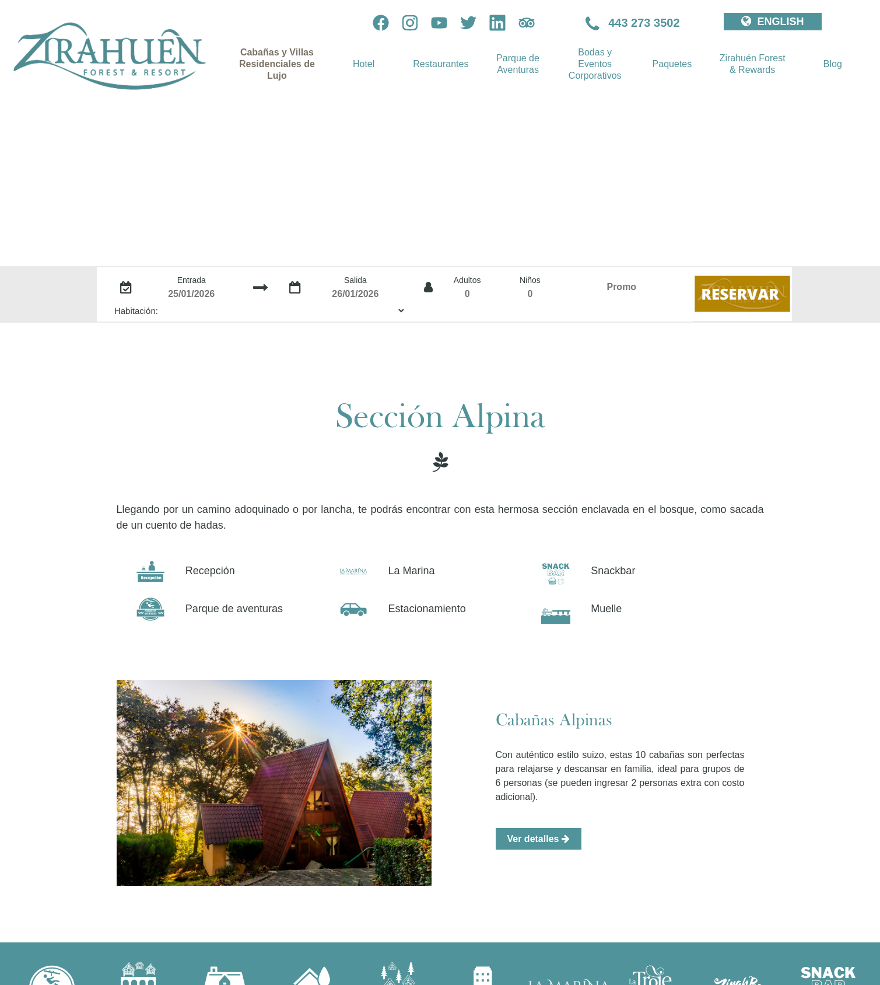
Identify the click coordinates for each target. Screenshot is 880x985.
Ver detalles (538, 839)
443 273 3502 (633, 22)
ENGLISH (772, 21)
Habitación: (136, 311)
